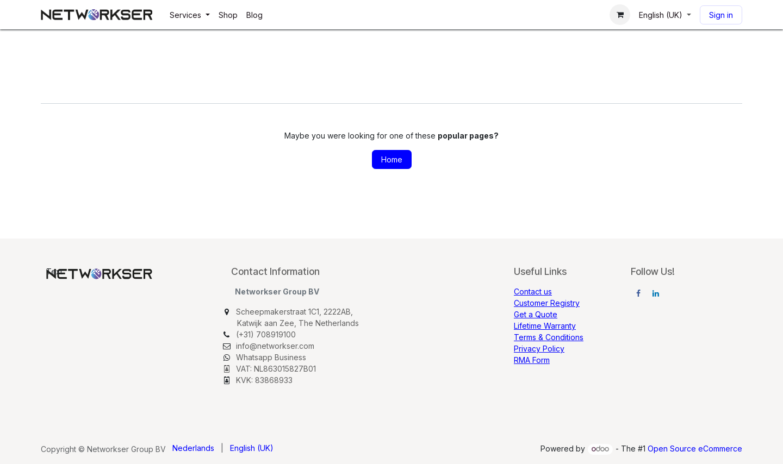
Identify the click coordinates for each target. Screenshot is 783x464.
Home (391, 159)
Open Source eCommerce (695, 448)
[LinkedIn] (655, 293)
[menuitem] (189, 15)
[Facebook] (638, 293)
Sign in (721, 15)
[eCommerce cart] (620, 14)
